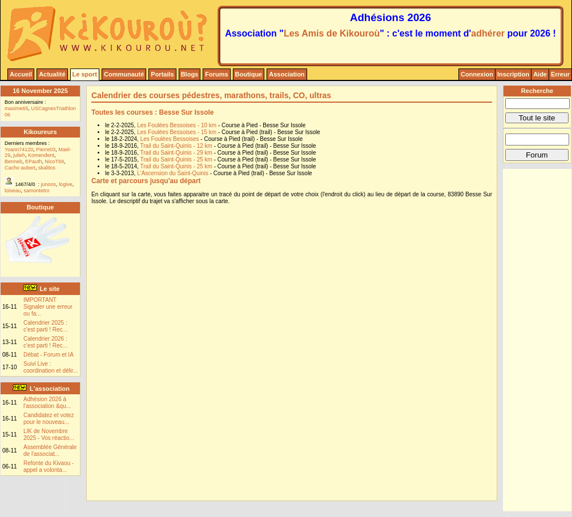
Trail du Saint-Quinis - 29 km (177, 153)
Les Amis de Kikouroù (332, 33)
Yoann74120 (19, 149)
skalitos (46, 168)
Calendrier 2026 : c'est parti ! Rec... (45, 342)
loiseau (13, 190)
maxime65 (17, 108)
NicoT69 (55, 161)
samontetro (37, 190)
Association (286, 74)
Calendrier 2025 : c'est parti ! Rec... (45, 326)
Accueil (21, 74)
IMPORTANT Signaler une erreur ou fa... (47, 307)
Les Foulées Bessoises (170, 139)
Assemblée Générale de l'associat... (49, 450)
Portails (162, 74)
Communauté (124, 74)
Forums (216, 74)
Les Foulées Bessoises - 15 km (177, 132)
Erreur (560, 74)
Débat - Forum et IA (48, 355)
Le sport (84, 74)
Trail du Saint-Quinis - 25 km (177, 159)
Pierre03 (45, 149)
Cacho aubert (20, 168)
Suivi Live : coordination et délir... (50, 367)
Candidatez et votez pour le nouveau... (48, 418)
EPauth (33, 161)
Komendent (41, 155)
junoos (49, 184)
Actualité (52, 74)
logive (65, 184)
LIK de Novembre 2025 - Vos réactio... (48, 434)
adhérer (488, 33)
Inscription (513, 74)
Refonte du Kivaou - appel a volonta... (48, 466)
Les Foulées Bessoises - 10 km (177, 125)
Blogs (190, 74)
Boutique (249, 74)
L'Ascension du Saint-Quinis (173, 173)
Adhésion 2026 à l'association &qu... (47, 402)
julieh (19, 155)
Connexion (477, 74)
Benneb (13, 161)
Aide (540, 74)
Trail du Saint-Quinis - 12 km (177, 146)
